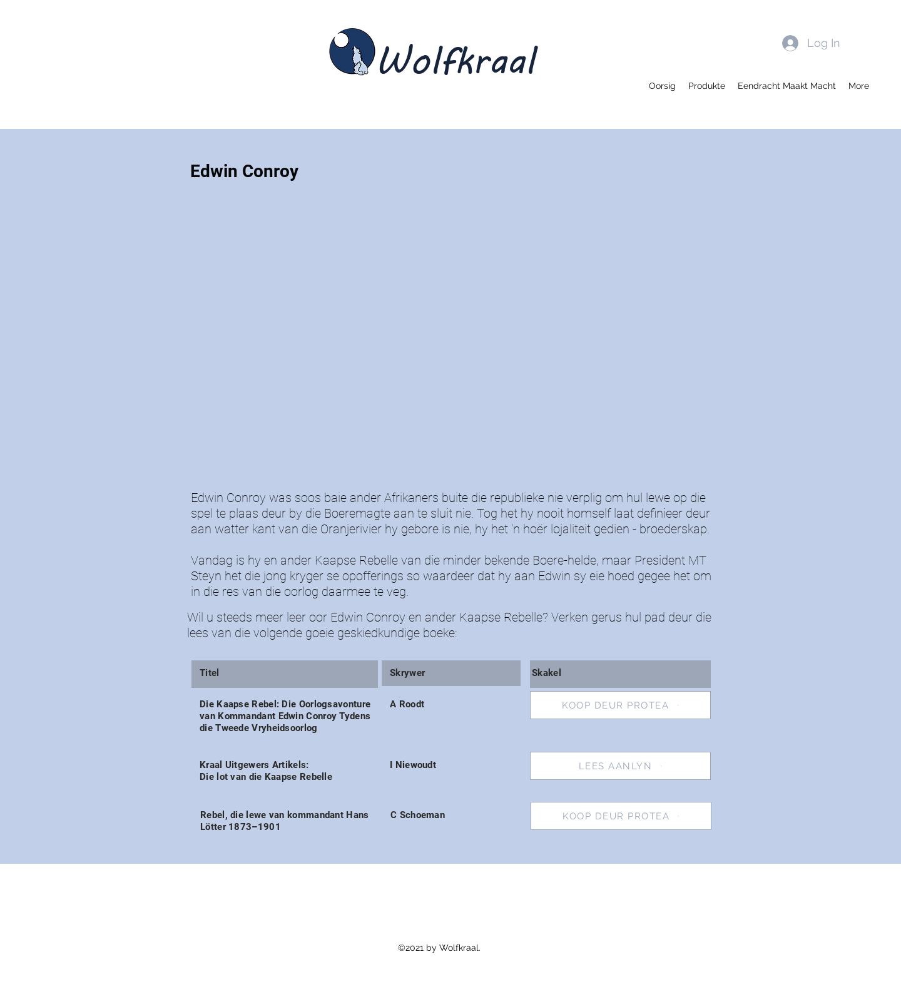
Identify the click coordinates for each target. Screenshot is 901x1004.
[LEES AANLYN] (620, 766)
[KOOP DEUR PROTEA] (620, 705)
